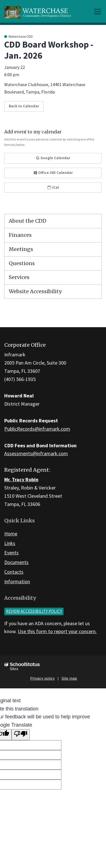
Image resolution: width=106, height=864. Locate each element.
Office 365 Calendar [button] (53, 172)
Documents (16, 562)
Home (10, 533)
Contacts (13, 572)
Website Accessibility (35, 291)
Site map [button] (69, 678)
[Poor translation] (21, 734)
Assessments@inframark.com (36, 453)
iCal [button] (53, 187)
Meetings (21, 249)
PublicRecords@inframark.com (37, 428)
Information (17, 581)
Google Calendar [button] (53, 158)
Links (9, 543)
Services (19, 277)
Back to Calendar (24, 106)
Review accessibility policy (34, 611)
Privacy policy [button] (42, 678)
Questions (22, 263)
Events (11, 552)
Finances (20, 235)
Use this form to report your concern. (57, 631)
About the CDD (27, 221)
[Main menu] (97, 11)
